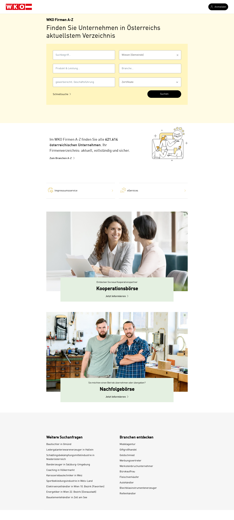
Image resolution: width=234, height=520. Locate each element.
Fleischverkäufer (129, 477)
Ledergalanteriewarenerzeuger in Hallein (69, 450)
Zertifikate (127, 82)
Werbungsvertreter (130, 460)
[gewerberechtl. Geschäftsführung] (84, 82)
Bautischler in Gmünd (58, 444)
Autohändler (127, 482)
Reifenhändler (128, 493)
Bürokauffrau (127, 471)
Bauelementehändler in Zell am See (66, 497)
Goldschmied (127, 455)
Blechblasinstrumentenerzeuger (138, 488)
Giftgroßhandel (128, 450)
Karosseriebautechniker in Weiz (64, 475)
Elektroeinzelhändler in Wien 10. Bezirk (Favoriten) (75, 486)
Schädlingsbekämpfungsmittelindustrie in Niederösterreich (70, 457)
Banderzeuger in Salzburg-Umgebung (68, 464)
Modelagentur (128, 444)
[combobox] (84, 55)
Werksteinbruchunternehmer (136, 466)
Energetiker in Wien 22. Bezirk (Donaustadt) (71, 492)
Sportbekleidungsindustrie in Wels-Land (69, 481)
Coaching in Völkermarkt (60, 470)
